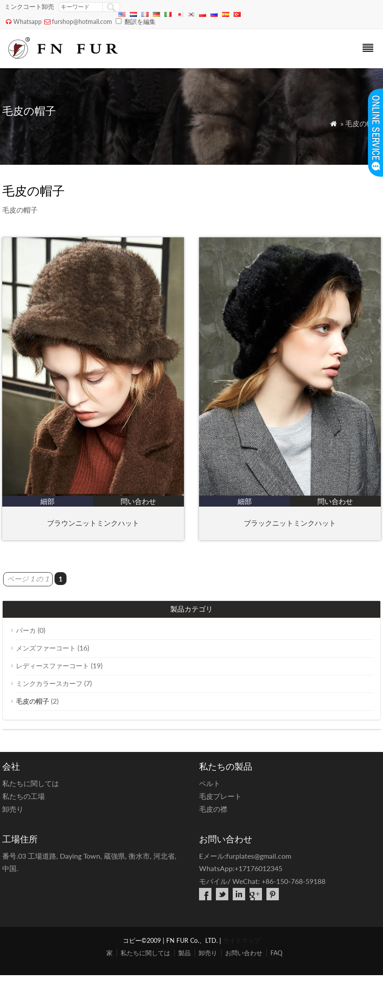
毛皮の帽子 (32, 701)
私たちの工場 (23, 796)
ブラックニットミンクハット (290, 523)
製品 (184, 953)
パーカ (26, 630)
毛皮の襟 (213, 809)
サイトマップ (241, 940)
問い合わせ (138, 501)
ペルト (209, 783)
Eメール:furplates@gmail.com (245, 856)
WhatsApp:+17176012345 (240, 868)
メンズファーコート (46, 648)
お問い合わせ (243, 953)
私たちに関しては (30, 783)
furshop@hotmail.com (82, 21)
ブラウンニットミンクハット (93, 523)
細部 (47, 501)
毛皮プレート (220, 796)
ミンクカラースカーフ (49, 683)
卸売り (12, 809)
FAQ (276, 953)
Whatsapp (27, 21)
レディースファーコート (52, 666)
